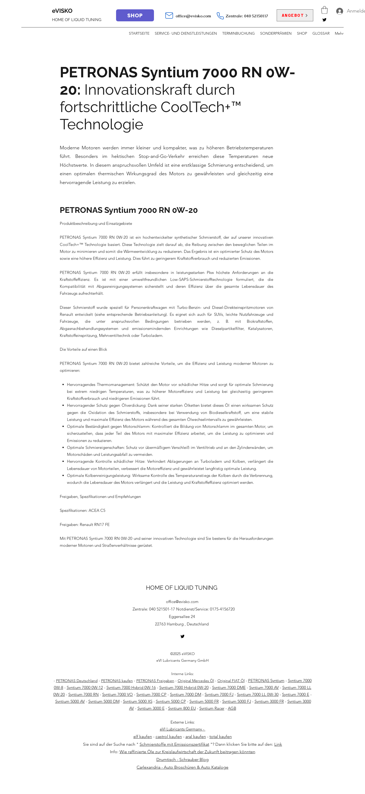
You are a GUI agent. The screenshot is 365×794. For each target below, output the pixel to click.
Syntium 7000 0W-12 (85, 687)
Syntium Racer (211, 708)
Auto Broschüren (180, 767)
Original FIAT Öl (231, 680)
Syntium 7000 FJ (219, 694)
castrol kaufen (169, 736)
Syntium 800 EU (182, 708)
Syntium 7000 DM (185, 694)
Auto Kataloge (214, 767)
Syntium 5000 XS (137, 701)
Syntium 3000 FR (269, 701)
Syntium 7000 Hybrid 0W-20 (184, 687)
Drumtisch (166, 759)
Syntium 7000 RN (83, 694)
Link (278, 744)
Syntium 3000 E (151, 708)
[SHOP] (135, 15)
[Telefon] (220, 15)
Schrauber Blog (194, 759)
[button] (324, 10)
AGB (232, 708)
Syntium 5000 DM (104, 701)
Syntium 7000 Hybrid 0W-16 (131, 687)
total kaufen (220, 736)
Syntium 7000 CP (151, 694)
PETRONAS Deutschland (77, 680)
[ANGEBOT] (295, 15)
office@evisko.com (193, 15)
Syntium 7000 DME (229, 687)
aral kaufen (195, 736)
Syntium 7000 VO (117, 694)
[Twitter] (324, 19)
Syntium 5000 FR (204, 701)
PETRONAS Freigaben (155, 680)
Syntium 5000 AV (70, 701)
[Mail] (169, 15)
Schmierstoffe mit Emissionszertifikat (174, 744)
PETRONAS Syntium (266, 680)
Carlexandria (148, 767)
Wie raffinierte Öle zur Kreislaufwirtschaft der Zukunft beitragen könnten (187, 751)
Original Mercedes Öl (196, 680)
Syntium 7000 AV (264, 687)
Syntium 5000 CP (171, 701)
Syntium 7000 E (295, 694)
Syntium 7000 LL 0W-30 (258, 694)
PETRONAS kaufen (117, 680)
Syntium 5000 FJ (236, 701)
